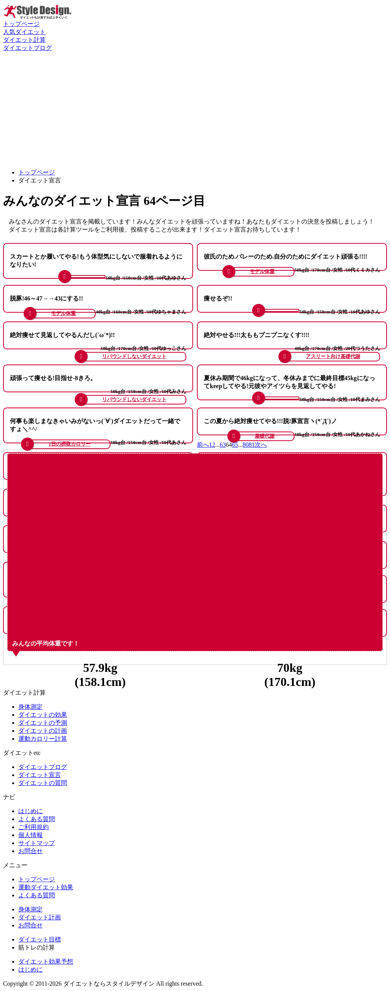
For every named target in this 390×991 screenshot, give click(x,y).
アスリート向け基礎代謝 (333, 356)
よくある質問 (36, 819)
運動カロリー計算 (42, 738)
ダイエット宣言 (39, 775)
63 (223, 444)
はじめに (30, 811)
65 (235, 444)
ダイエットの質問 (42, 783)
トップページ (21, 24)
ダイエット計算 (24, 40)
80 (246, 444)
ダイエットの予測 (42, 722)
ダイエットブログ (27, 48)
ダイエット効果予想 (45, 961)
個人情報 (30, 835)
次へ (261, 444)
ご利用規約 (33, 827)
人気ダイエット (24, 32)
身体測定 (30, 706)
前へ (203, 444)
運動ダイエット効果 (45, 887)
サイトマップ (36, 843)
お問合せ (30, 851)
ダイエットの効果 (42, 714)
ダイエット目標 (39, 939)
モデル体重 (262, 271)
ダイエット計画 (39, 917)
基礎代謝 (265, 436)
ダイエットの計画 (42, 730)
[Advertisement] (195, 109)
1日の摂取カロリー (70, 444)
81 (252, 444)
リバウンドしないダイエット (134, 356)
